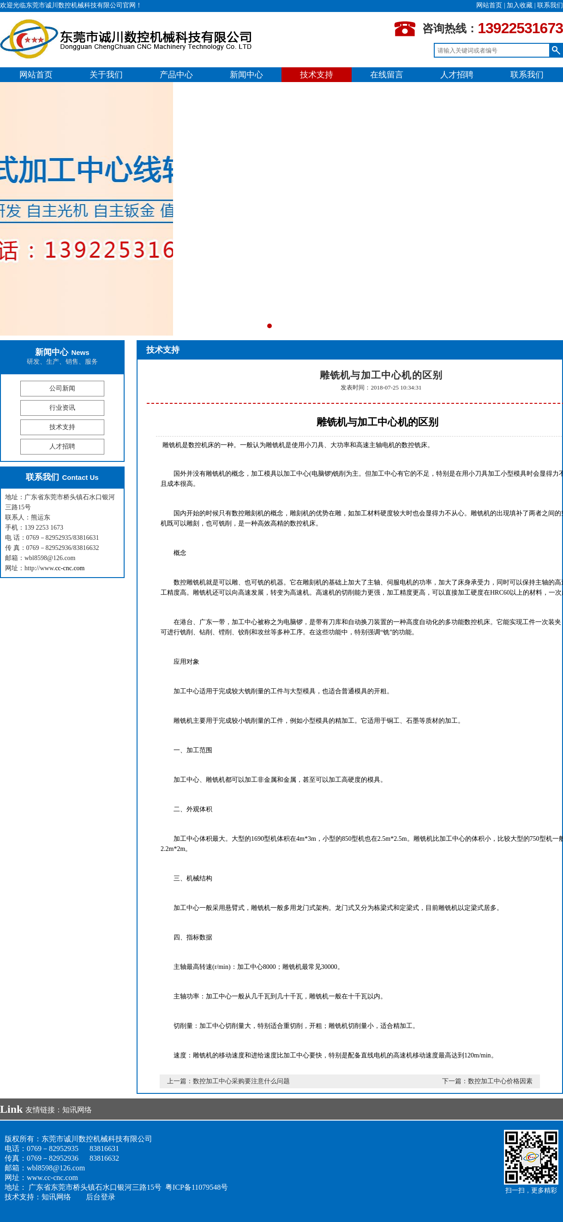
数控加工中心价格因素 (500, 1081)
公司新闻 (62, 388)
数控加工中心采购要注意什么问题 (241, 1081)
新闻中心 (246, 74)
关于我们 (106, 74)
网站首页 (489, 5)
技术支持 (316, 74)
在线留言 (386, 74)
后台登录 (100, 1197)
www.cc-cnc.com (52, 1177)
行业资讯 (62, 407)
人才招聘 (456, 74)
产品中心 (176, 74)
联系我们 (550, 5)
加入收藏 (520, 5)
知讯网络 (77, 1110)
